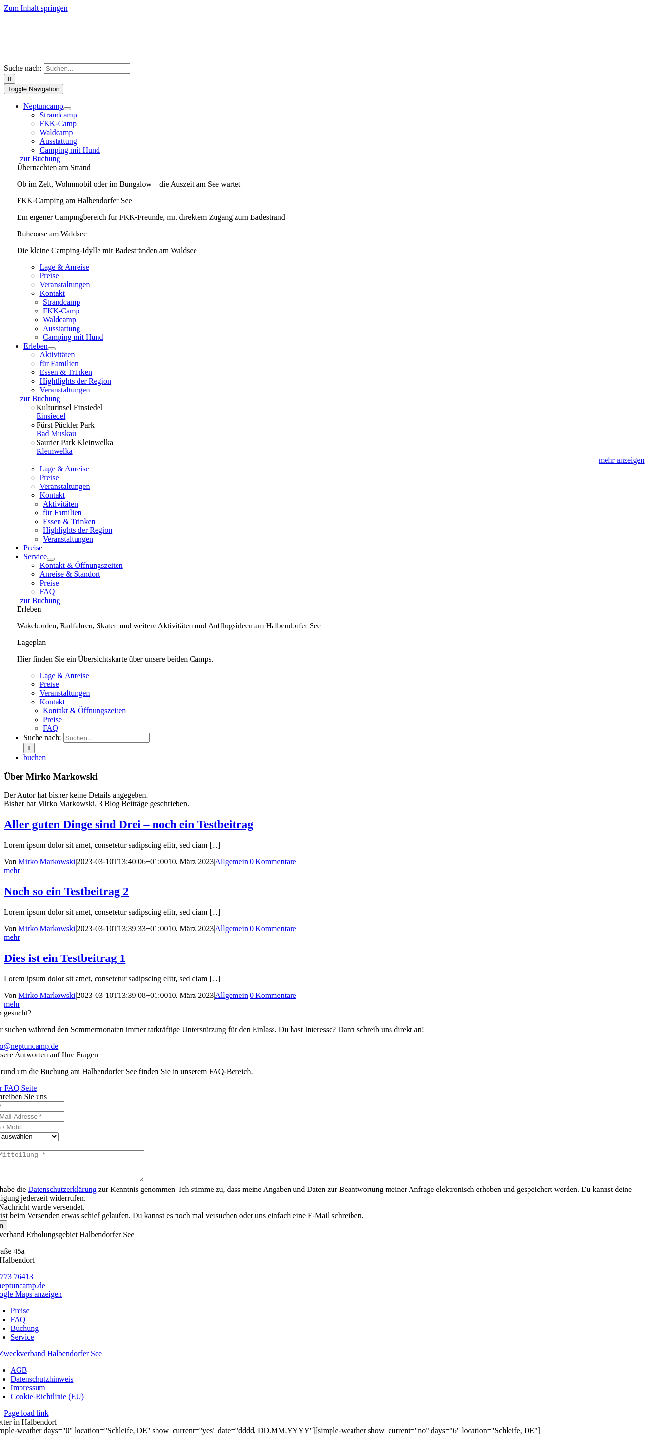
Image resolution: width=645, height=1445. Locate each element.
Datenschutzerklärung (62, 1195)
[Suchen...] (87, 68)
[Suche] (9, 79)
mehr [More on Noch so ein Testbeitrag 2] (12, 937)
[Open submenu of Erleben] (52, 348)
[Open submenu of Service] (51, 559)
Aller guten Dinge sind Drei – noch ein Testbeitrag (128, 824)
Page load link (26, 1419)
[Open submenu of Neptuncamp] (67, 108)
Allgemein (231, 862)
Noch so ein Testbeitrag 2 (66, 891)
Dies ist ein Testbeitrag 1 (64, 958)
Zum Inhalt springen (36, 8)
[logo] (101, 59)
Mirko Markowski (47, 862)
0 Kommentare (273, 862)
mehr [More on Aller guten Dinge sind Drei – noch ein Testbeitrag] (12, 870)
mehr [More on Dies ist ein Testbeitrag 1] (12, 1004)
